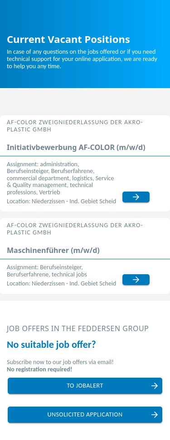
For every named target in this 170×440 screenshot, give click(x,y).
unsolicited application (84, 414)
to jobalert (85, 385)
